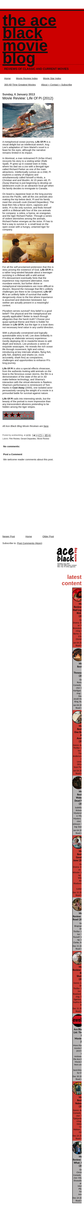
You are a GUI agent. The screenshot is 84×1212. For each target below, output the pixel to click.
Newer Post (8, 536)
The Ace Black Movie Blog (29, 39)
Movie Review (43, 439)
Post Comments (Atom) (29, 543)
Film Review (14, 439)
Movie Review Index (27, 78)
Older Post (48, 536)
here (46, 426)
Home (7, 78)
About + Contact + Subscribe (56, 84)
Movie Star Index (52, 78)
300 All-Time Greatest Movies (20, 84)
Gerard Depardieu (28, 439)
